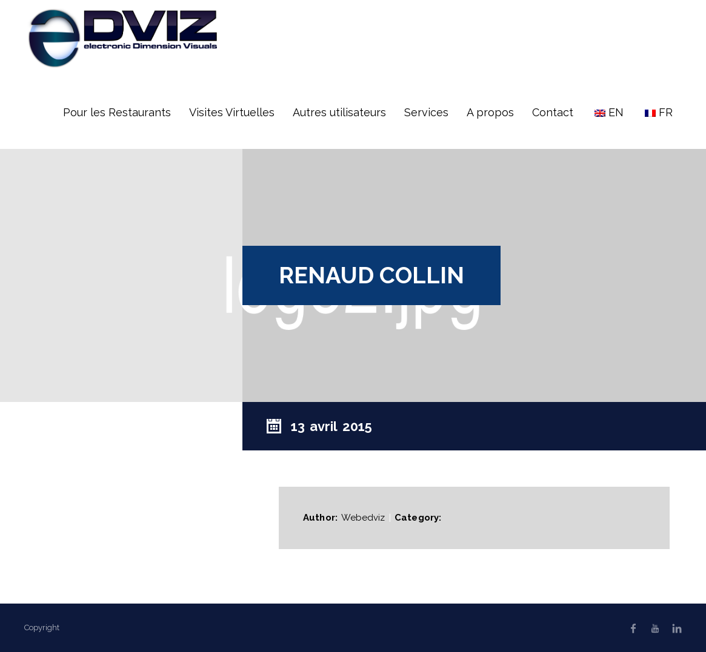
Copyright (41, 627)
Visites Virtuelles (232, 112)
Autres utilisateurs (339, 112)
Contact (552, 112)
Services (426, 112)
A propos (490, 112)
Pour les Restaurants (117, 112)
